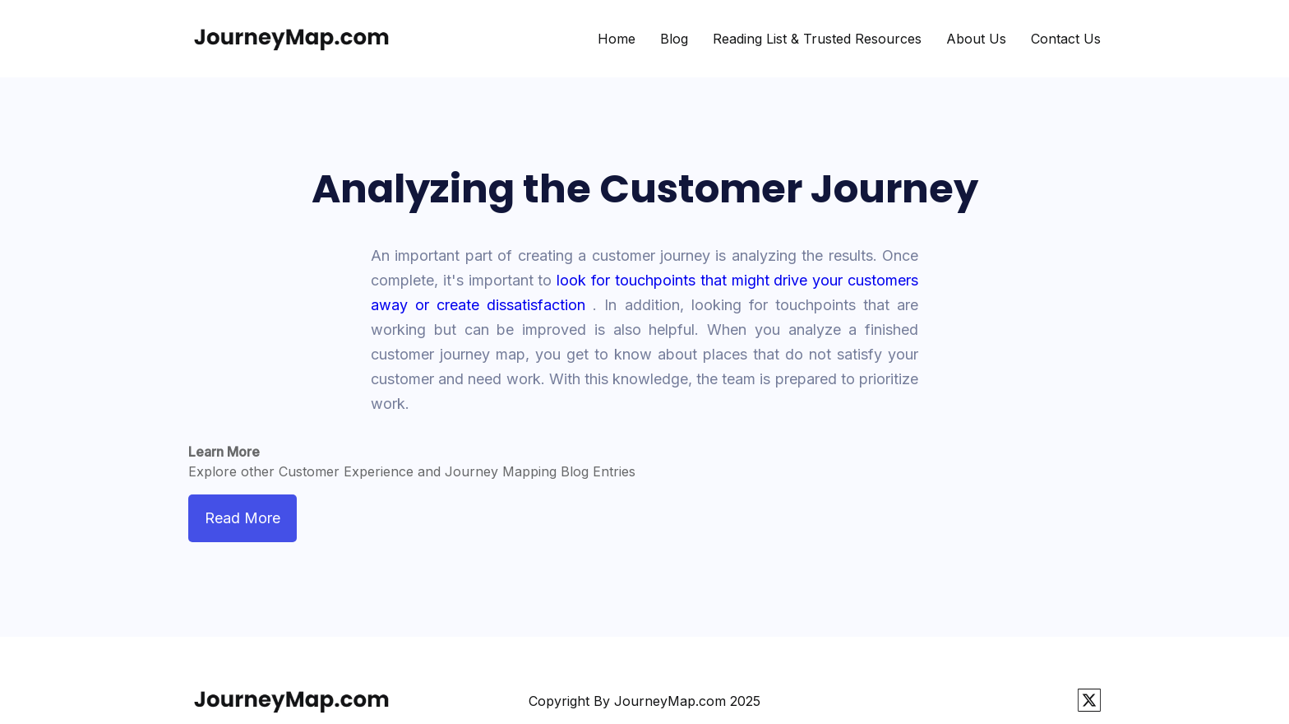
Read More (242, 518)
